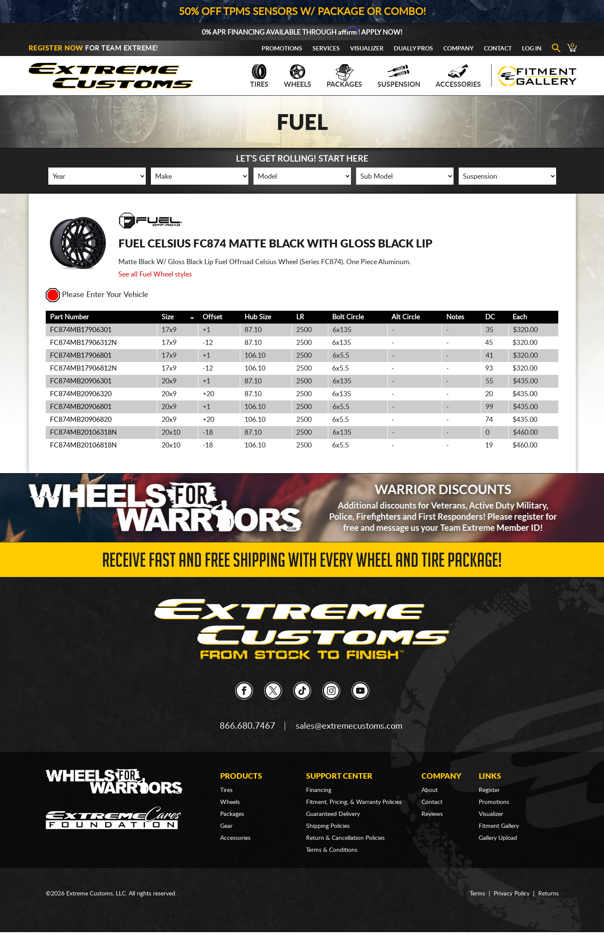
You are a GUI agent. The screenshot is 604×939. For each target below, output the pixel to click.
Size (168, 317)
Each (520, 317)
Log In (532, 49)
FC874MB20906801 (81, 406)
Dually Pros (413, 49)
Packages (344, 76)
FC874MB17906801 (81, 355)
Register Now (56, 48)
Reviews (432, 814)
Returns (548, 894)
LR (300, 317)
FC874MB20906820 (81, 419)
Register (489, 790)
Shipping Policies (328, 826)
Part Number (69, 317)
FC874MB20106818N (83, 445)
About (429, 790)
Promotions (282, 49)
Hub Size (258, 317)
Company (458, 49)
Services (326, 49)
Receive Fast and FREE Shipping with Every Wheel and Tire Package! (302, 562)
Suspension (398, 76)
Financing (318, 790)
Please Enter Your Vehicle (97, 295)
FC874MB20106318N (83, 432)
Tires (259, 76)
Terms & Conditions (331, 850)
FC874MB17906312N (83, 342)
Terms (477, 894)
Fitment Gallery (499, 826)
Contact (498, 49)
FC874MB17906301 (81, 330)
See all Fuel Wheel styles (155, 274)
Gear (226, 826)
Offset (212, 317)
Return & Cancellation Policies (345, 838)
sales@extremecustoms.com (349, 726)
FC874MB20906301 (81, 381)
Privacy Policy (512, 894)
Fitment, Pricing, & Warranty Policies (354, 802)
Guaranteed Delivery (333, 814)
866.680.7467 (247, 726)
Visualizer (366, 49)
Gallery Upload (498, 838)
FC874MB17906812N (83, 368)
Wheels (297, 76)
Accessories (458, 76)
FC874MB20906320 (81, 394)
